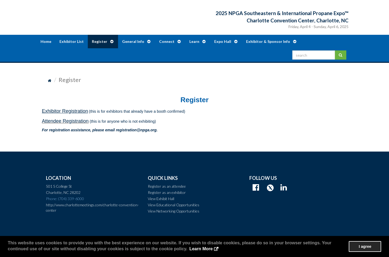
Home (46, 41)
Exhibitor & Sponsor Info (271, 41)
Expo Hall (225, 41)
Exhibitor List (71, 41)
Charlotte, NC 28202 (63, 192)
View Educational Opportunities (173, 205)
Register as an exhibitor (167, 192)
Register (102, 41)
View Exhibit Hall (161, 198)
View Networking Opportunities (173, 211)
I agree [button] (365, 246)
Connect (170, 41)
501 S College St (59, 186)
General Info (136, 41)
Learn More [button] (201, 248)
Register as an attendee (167, 186)
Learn (197, 41)
